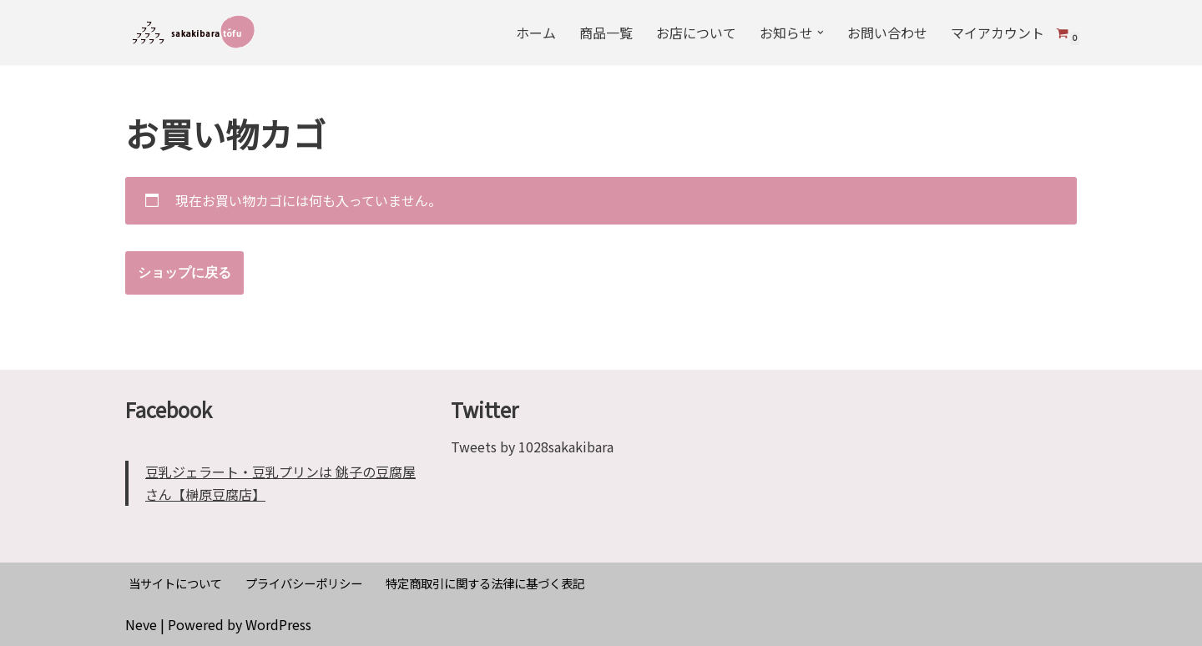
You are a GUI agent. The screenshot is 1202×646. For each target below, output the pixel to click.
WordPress (278, 624)
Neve (141, 624)
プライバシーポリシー (303, 583)
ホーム (536, 33)
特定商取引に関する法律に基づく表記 (485, 583)
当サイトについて (175, 583)
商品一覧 (606, 33)
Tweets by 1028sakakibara (532, 447)
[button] (820, 32)
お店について (696, 33)
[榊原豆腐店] (194, 32)
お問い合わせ (887, 33)
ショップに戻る (184, 272)
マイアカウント (997, 33)
